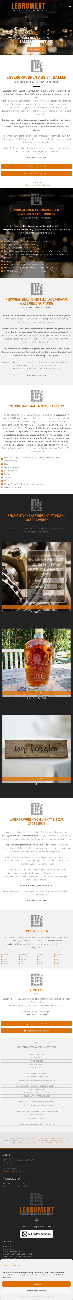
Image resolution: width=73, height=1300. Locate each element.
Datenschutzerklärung (38, 1297)
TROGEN (41, 1143)
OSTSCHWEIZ (59, 1143)
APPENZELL (20, 1143)
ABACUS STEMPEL (9, 1259)
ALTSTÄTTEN (49, 1143)
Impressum (50, 1297)
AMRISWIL (55, 1140)
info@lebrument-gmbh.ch (12, 1171)
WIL (61, 1140)
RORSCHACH (36, 1140)
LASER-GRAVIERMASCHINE (40, 1138)
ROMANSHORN (46, 1140)
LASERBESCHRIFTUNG (55, 1138)
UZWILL (65, 1140)
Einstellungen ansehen (36, 1291)
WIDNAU (28, 1143)
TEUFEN (35, 1143)
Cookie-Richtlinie (24, 1297)
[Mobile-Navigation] (70, 7)
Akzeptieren (36, 1284)
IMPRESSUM (7, 1246)
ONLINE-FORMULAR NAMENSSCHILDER (18, 1254)
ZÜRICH (28, 1140)
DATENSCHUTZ (8, 1249)
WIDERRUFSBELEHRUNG (12, 1251)
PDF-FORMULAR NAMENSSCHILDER (16, 1256)
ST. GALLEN (21, 1140)
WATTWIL (13, 1143)
